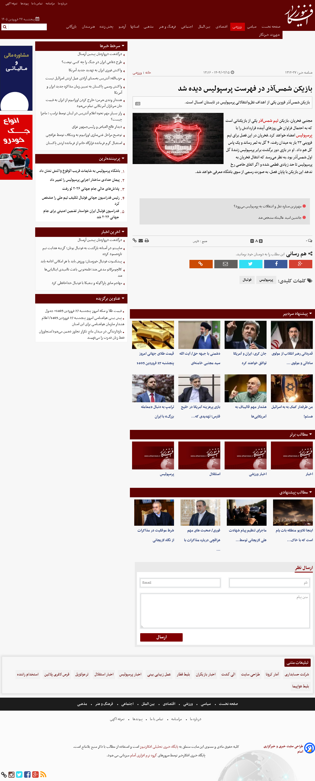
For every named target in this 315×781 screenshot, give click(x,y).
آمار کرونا (272, 674)
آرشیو (122, 27)
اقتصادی (222, 27)
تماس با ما (37, 3)
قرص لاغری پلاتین (56, 674)
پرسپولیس (304, 135)
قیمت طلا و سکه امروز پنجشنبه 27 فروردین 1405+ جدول (83, 311)
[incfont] (261, 241)
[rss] (43, 775)
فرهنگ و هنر (168, 27)
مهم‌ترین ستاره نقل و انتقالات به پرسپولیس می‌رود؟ (267, 206)
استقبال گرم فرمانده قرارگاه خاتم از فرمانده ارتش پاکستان (84, 143)
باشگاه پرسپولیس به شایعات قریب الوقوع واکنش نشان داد (79, 171)
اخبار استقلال (103, 674)
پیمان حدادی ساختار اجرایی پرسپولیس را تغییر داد (85, 180)
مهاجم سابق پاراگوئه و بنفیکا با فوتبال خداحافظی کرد (87, 283)
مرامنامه (50, 3)
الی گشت (228, 674)
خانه (148, 73)
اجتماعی (187, 27)
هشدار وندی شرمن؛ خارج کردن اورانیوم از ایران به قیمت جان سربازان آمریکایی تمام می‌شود (84, 103)
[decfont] (252, 241)
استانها (134, 27)
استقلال (214, 474)
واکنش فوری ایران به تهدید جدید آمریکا (95, 70)
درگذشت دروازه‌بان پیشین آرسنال (100, 54)
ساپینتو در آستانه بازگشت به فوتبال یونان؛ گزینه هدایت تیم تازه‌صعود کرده (82, 251)
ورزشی (237, 27)
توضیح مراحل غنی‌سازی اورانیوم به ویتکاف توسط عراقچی (84, 135)
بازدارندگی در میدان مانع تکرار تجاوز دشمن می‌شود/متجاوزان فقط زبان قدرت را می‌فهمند (81, 334)
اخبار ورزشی (258, 474)
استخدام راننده (27, 674)
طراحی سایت (250, 674)
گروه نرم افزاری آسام (143, 755)
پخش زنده (107, 27)
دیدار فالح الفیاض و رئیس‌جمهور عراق (97, 127)
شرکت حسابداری (297, 674)
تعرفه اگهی (11, 3)
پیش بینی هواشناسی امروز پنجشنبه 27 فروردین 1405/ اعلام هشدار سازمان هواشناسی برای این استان (83, 321)
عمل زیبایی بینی (159, 674)
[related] (137, 104)
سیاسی (252, 27)
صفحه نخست (271, 27)
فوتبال (247, 280)
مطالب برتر (298, 434)
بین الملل (204, 27)
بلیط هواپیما (300, 686)
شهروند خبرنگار (269, 35)
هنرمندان (88, 27)
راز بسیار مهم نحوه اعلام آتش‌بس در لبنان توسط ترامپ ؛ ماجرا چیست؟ (81, 116)
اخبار (309, 474)
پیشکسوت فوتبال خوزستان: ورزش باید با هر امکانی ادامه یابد (81, 261)
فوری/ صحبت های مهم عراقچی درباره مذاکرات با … (202, 540)
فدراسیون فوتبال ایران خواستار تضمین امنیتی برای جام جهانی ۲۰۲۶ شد (81, 214)
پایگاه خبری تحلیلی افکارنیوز (158, 747)
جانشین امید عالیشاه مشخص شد (279, 218)
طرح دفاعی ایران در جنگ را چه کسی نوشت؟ (92, 62)
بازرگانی (71, 27)
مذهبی (149, 27)
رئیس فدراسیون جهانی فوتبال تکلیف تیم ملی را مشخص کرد (81, 200)
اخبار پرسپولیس (130, 674)
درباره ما (63, 3)
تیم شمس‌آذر (268, 120)
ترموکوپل (81, 674)
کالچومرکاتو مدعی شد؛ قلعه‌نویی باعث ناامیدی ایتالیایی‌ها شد (83, 272)
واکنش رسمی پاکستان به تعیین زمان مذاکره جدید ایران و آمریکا (84, 89)
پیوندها (25, 3)
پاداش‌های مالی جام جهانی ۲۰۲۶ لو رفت (90, 188)
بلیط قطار (183, 674)
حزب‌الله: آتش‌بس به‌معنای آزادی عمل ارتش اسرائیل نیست (83, 78)
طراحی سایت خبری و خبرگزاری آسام (283, 749)
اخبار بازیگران (205, 674)
